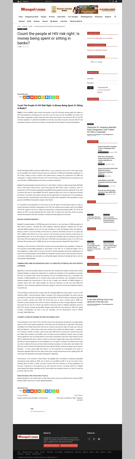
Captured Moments (94, 271)
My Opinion (54, 21)
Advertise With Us (76, 21)
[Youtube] (32, 97)
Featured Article (93, 99)
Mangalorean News (31, 17)
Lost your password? (103, 90)
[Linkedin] (28, 97)
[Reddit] (24, 97)
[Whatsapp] (54, 97)
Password (90, 83)
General (45, 21)
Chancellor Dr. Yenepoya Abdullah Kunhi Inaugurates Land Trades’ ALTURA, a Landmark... (101, 129)
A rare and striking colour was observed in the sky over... (100, 300)
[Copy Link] (43, 97)
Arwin (57, 457)
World (29, 21)
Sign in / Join (49, 1)
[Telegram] (50, 97)
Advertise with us (93, 33)
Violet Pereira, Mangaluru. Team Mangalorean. (100, 134)
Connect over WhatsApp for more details (100, 38)
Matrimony (98, 17)
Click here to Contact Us (51, 446)
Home (21, 17)
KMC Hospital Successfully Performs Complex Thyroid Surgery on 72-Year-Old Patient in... (93, 247)
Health (30, 26)
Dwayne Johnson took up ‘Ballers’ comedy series (32, 398)
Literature (63, 21)
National (22, 21)
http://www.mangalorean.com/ (37, 411)
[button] (115, 17)
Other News (61, 17)
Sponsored (91, 229)
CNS (20, 46)
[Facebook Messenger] (46, 97)
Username (90, 78)
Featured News (92, 141)
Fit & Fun (52, 17)
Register (99, 92)
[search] (101, 62)
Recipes (43, 17)
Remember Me (103, 87)
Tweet (21, 97)
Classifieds (101, 176)
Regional (108, 17)
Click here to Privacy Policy (69, 446)
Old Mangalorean (86, 17)
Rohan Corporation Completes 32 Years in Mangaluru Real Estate (107, 148)
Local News (90, 124)
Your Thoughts (73, 17)
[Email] (39, 97)
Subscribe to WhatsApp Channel (97, 50)
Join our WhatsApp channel (96, 45)
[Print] (35, 97)
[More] (57, 97)
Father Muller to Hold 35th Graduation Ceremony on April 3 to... (107, 182)
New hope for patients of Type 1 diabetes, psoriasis (70, 399)
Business (37, 21)
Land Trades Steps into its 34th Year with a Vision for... (94, 218)
